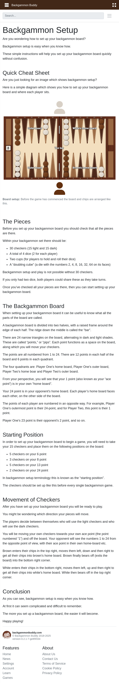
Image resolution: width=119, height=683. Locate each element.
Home (7, 654)
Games (8, 678)
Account (8, 668)
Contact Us (50, 659)
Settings (8, 663)
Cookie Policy (51, 668)
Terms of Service (54, 663)
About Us (48, 654)
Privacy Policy (52, 673)
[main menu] (6, 5)
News (6, 659)
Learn (7, 673)
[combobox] (53, 15)
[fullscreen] (114, 5)
